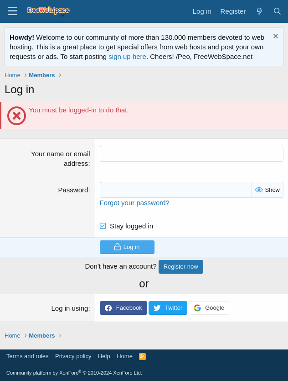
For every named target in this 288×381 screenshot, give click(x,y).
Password (73, 190)
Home (125, 356)
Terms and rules (27, 356)
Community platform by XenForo (74, 373)
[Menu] (12, 11)
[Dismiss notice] (274, 37)
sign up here (127, 56)
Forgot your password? (135, 202)
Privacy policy (73, 356)
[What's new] (259, 11)
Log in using (69, 308)
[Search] (277, 11)
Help (104, 356)
